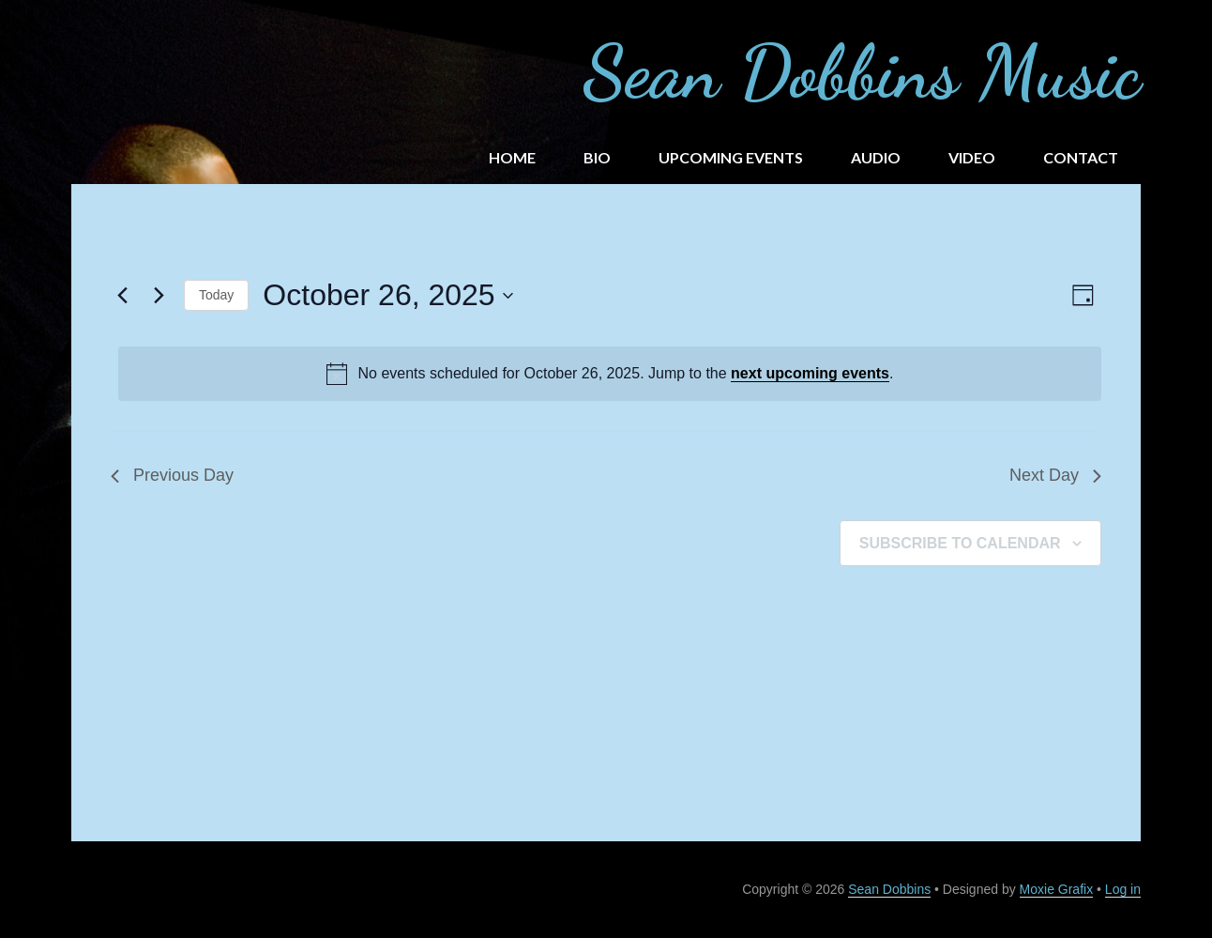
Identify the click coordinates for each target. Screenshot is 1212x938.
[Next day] (158, 295)
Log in (1123, 889)
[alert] (609, 373)
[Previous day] (122, 295)
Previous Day (172, 475)
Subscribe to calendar (960, 543)
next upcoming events (810, 373)
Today (216, 294)
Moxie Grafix (1057, 889)
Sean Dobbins (889, 889)
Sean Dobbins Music (862, 71)
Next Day (1055, 475)
